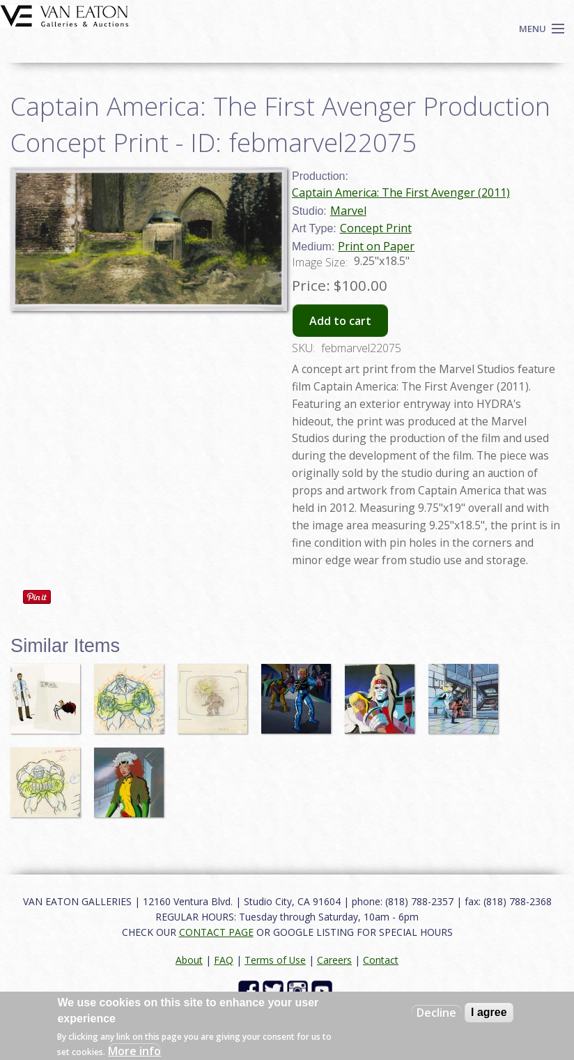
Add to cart (340, 320)
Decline (436, 1012)
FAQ (223, 960)
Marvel (348, 210)
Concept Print (376, 228)
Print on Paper (376, 246)
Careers (334, 960)
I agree (489, 1012)
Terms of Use (275, 960)
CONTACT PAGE (216, 932)
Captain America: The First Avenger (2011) (401, 192)
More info (134, 1051)
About (189, 960)
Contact (380, 960)
